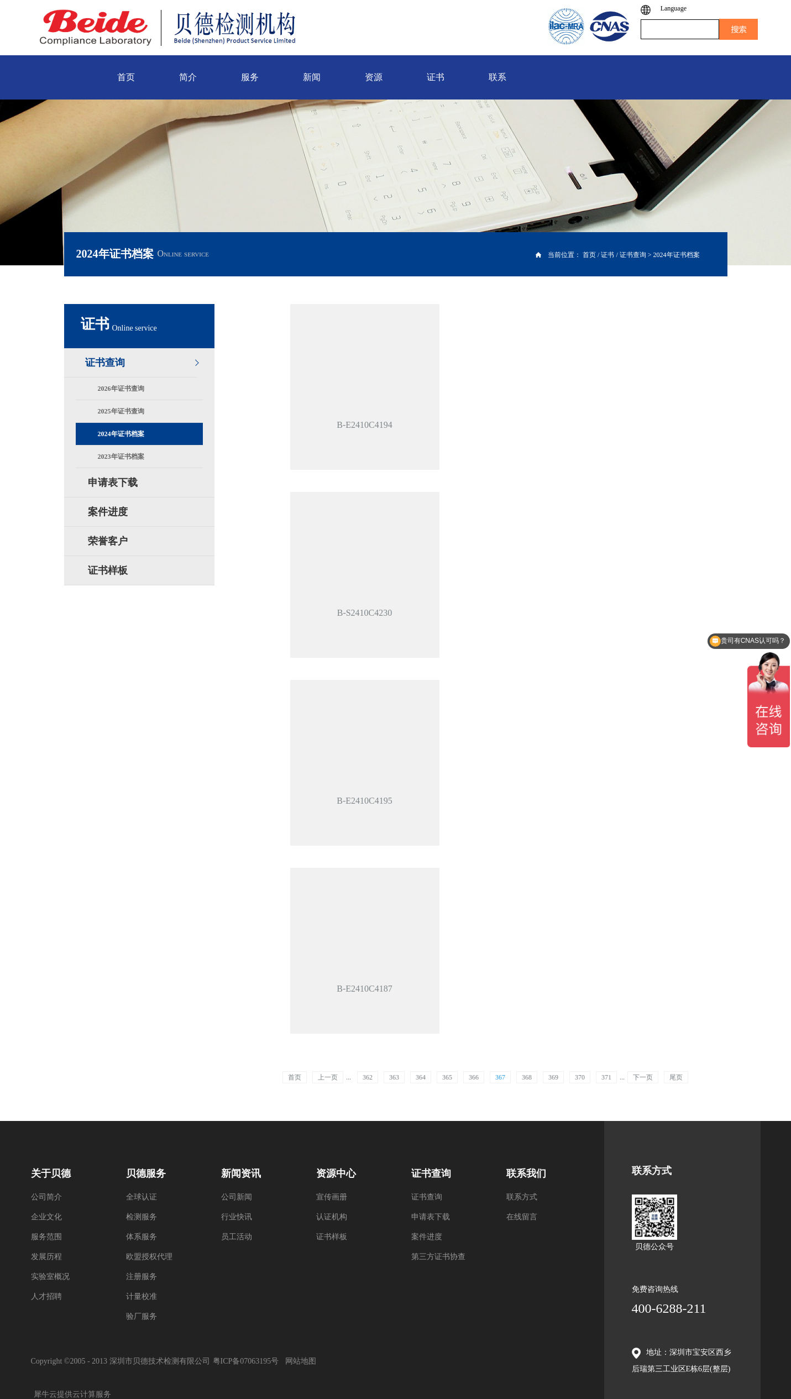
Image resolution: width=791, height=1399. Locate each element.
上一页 (328, 1077)
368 (527, 1077)
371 (606, 1077)
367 (500, 1077)
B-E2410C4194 (364, 424)
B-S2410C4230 (364, 612)
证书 (607, 255)
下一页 (643, 1077)
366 (474, 1077)
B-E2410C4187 (364, 988)
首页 (294, 1077)
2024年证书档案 (676, 255)
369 (553, 1077)
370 (580, 1077)
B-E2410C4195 (364, 800)
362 (368, 1077)
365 (447, 1077)
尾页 (676, 1077)
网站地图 (298, 1361)
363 (394, 1077)
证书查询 (633, 255)
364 (421, 1077)
